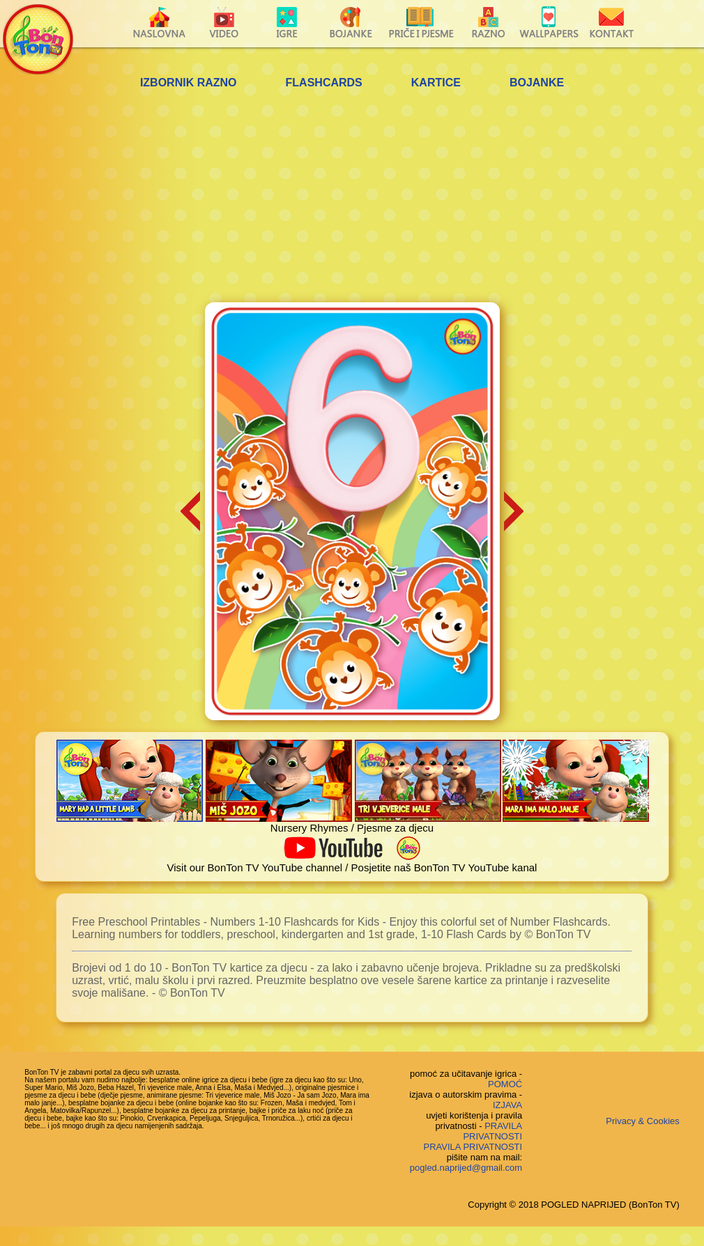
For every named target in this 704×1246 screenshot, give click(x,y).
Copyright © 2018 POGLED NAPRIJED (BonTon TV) (573, 1204)
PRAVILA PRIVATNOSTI (492, 1131)
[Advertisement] (352, 197)
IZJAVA (507, 1105)
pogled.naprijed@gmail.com (466, 1167)
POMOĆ (505, 1084)
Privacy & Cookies (642, 1121)
